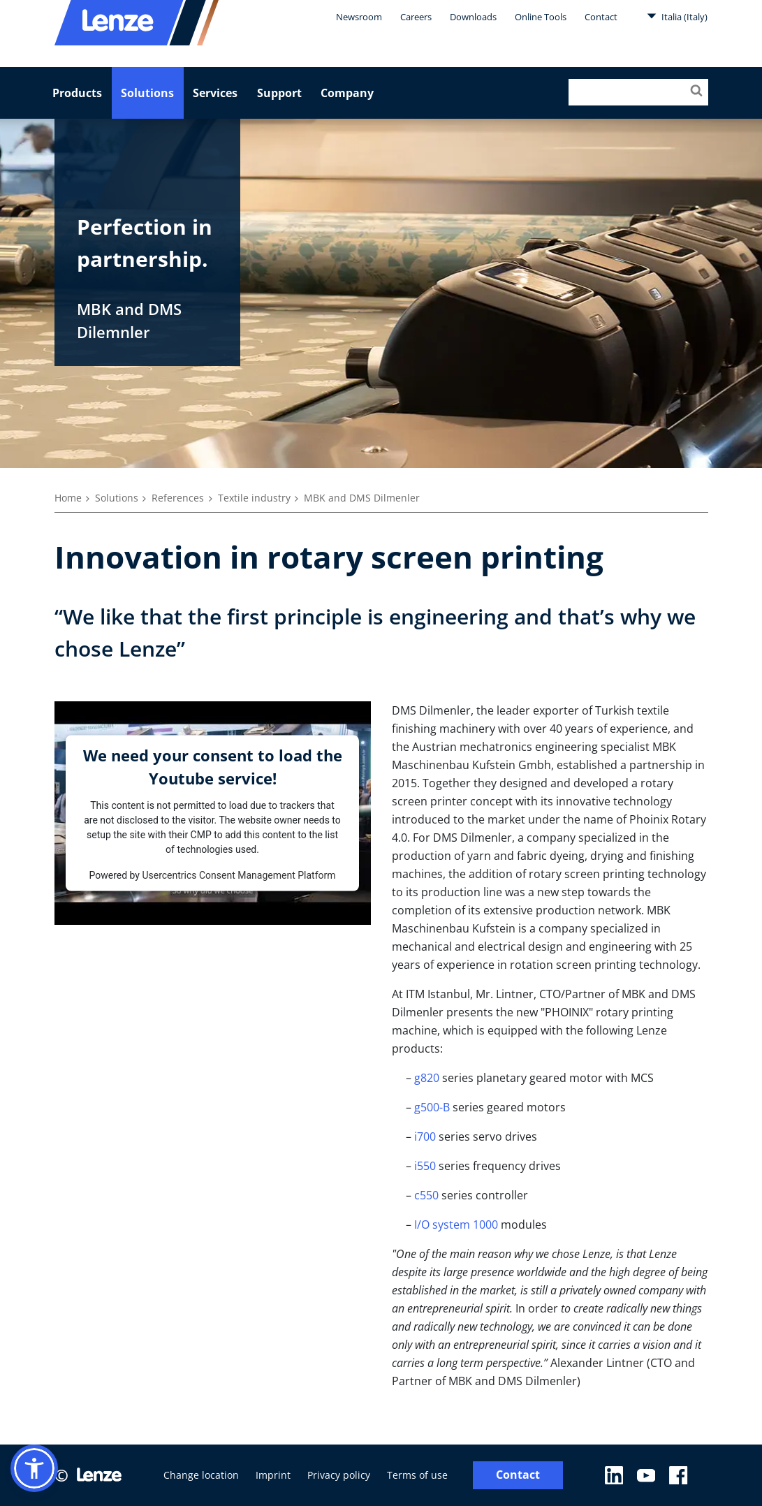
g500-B (432, 1107)
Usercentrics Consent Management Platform (238, 874)
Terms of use (417, 1475)
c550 (426, 1195)
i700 (425, 1136)
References (178, 497)
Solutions (147, 93)
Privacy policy (338, 1475)
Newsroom (359, 16)
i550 (425, 1166)
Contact (601, 16)
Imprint (273, 1475)
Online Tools (540, 16)
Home (68, 497)
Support (279, 93)
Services (215, 93)
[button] (34, 1468)
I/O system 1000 (456, 1224)
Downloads (473, 16)
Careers (416, 16)
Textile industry (254, 497)
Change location (201, 1475)
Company (347, 93)
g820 (426, 1077)
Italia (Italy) (677, 16)
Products (77, 93)
